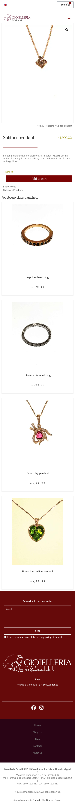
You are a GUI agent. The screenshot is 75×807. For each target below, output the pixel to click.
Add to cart (39, 179)
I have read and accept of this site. (35, 637)
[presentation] (26, 620)
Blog (37, 739)
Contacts (37, 746)
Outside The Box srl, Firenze (47, 800)
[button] (69, 17)
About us (37, 753)
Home (40, 125)
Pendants (49, 125)
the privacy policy (42, 637)
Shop (37, 732)
